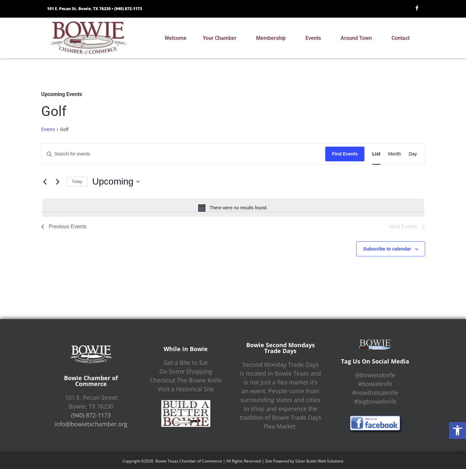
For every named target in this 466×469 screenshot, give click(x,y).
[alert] (233, 208)
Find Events (345, 153)
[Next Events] (58, 182)
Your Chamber (221, 38)
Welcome (175, 38)
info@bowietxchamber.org (91, 424)
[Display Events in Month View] (394, 154)
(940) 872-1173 (128, 8)
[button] (457, 430)
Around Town (358, 38)
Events (314, 38)
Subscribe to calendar (387, 248)
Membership (272, 38)
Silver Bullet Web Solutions (319, 461)
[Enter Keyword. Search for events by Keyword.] (183, 154)
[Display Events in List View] (376, 154)
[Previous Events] (45, 182)
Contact (402, 38)
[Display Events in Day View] (413, 154)
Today (77, 181)
